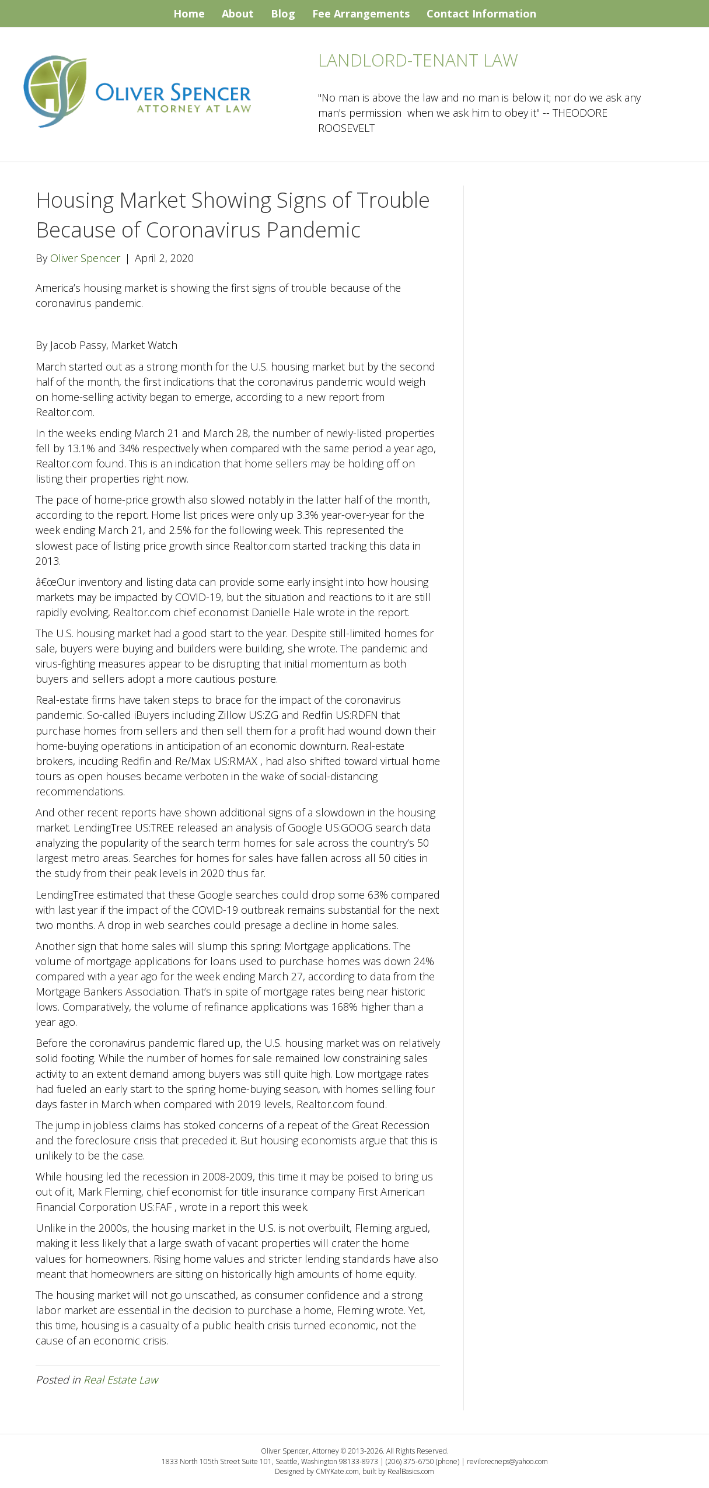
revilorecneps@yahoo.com (507, 1461)
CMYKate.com (337, 1471)
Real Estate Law (120, 1379)
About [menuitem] (238, 13)
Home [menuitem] (189, 13)
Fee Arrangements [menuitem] (361, 13)
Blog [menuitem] (283, 13)
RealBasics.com (410, 1471)
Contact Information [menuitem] (481, 13)
